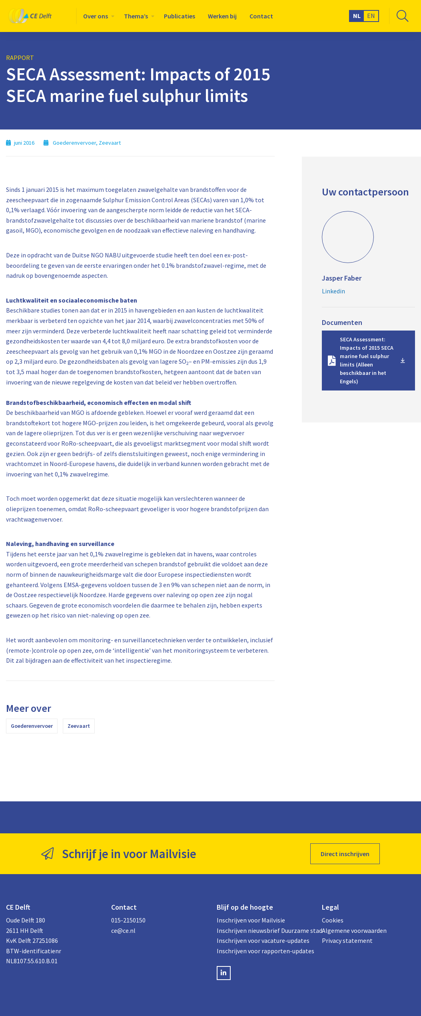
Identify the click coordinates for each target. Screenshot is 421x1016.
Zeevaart (79, 725)
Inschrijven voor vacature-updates (263, 940)
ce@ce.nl (123, 930)
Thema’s (136, 16)
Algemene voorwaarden (354, 930)
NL (357, 16)
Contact (261, 16)
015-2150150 (128, 920)
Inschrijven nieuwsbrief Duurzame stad (263, 930)
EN (371, 16)
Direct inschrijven (345, 854)
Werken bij (222, 16)
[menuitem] (97, 16)
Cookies (332, 920)
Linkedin (333, 291)
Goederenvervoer (32, 725)
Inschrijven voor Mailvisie (251, 920)
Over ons (95, 16)
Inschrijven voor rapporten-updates (263, 951)
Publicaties (179, 16)
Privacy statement (347, 940)
